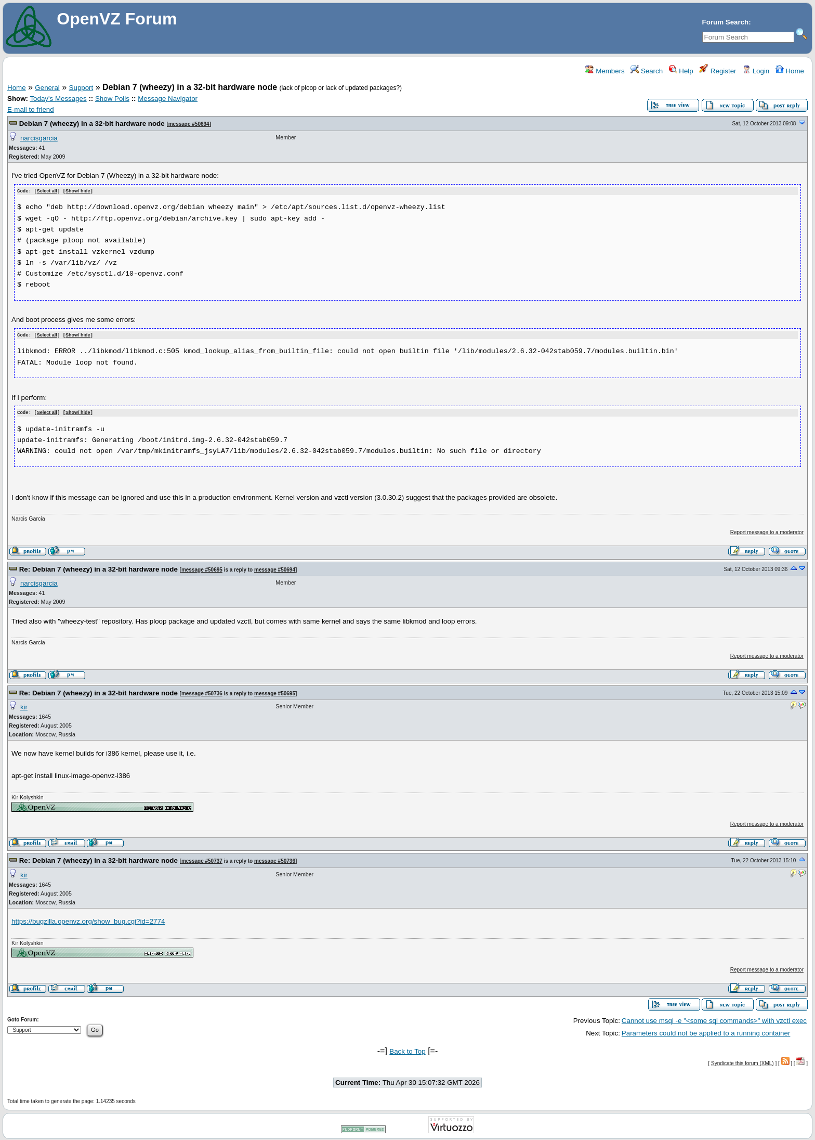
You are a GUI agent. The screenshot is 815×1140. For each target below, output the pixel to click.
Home (789, 71)
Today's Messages (58, 98)
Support (81, 88)
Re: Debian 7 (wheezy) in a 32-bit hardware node (98, 568)
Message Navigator (168, 98)
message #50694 (188, 124)
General (47, 88)
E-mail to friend (30, 109)
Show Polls (112, 98)
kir (24, 705)
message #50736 (201, 692)
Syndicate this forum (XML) (742, 1062)
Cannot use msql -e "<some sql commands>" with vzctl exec (714, 1019)
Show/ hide (77, 190)
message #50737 (201, 859)
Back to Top (407, 1050)
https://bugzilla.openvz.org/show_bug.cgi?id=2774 (88, 920)
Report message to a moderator (767, 531)
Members (604, 71)
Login (755, 71)
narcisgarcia (39, 138)
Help (681, 71)
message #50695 (201, 568)
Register (717, 71)
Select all (47, 190)
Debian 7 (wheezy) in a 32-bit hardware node (92, 123)
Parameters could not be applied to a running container (706, 1031)
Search (646, 71)
